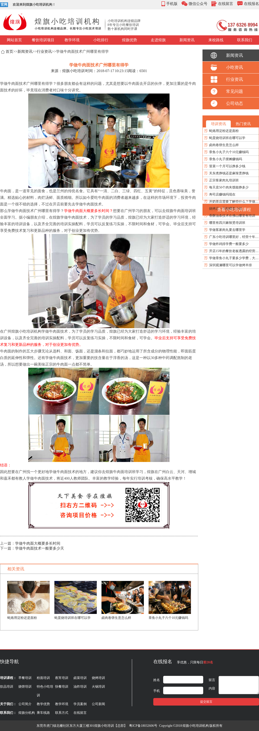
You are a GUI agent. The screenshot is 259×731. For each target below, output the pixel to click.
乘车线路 (43, 713)
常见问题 (234, 91)
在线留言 (225, 4)
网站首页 (14, 40)
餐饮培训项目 (43, 40)
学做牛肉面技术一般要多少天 (39, 548)
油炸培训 (80, 686)
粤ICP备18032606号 (143, 725)
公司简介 (25, 704)
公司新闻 (98, 704)
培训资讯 (218, 124)
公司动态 (234, 103)
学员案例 (80, 704)
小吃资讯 (234, 67)
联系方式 (61, 713)
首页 (9, 51)
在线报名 (251, 4)
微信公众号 (198, 4)
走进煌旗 (158, 40)
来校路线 (215, 40)
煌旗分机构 (26, 713)
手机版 (172, 4)
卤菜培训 (80, 678)
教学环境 (72, 40)
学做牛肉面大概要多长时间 (37, 543)
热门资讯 (243, 124)
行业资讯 (44, 51)
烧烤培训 (98, 678)
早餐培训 (25, 678)
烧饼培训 (25, 686)
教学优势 (43, 704)
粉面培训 (43, 678)
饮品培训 (6, 686)
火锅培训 (98, 686)
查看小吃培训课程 (234, 209)
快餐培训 (61, 686)
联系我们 (244, 40)
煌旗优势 (129, 40)
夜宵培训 (61, 678)
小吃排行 (100, 40)
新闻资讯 (186, 40)
